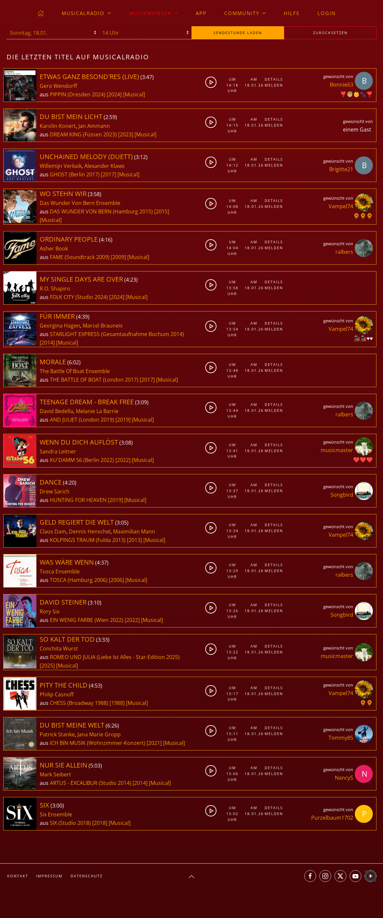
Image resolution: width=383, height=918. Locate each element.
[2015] (161, 211)
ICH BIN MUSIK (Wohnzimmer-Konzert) (97, 743)
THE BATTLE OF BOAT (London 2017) (94, 379)
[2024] (114, 94)
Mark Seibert (55, 774)
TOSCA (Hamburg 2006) (79, 580)
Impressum (49, 875)
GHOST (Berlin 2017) (75, 174)
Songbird (342, 494)
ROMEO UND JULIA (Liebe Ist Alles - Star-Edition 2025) (115, 657)
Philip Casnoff (57, 694)
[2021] (154, 743)
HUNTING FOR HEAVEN (79, 500)
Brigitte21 (341, 169)
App (201, 13)
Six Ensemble (56, 814)
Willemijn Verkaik (61, 166)
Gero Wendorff (58, 86)
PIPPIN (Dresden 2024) (77, 94)
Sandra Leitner (58, 451)
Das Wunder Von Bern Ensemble (80, 203)
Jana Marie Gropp (99, 734)
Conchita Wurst (59, 648)
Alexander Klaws (104, 166)
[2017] (108, 174)
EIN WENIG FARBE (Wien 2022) (86, 620)
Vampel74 (341, 206)
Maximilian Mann (134, 531)
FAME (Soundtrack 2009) (80, 257)
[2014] (47, 342)
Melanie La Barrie (97, 411)
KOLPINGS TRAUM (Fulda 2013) (88, 540)
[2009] (118, 257)
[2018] (99, 823)
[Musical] (134, 94)
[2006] (116, 580)
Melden (274, 85)
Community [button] (245, 13)
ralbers (344, 251)
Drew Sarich (55, 491)
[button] (191, 876)
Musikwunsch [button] (153, 13)
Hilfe (292, 13)
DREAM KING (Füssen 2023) (83, 134)
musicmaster (337, 450)
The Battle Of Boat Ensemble (75, 371)
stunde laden (237, 32)
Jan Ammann (94, 126)
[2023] (125, 134)
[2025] (47, 665)
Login (326, 13)
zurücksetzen (330, 32)
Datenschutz (87, 875)
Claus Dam (53, 531)
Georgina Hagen (60, 325)
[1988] (117, 703)
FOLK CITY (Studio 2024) (79, 297)
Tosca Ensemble (60, 571)
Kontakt (17, 875)
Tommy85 (341, 737)
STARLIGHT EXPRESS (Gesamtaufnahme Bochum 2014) (117, 334)
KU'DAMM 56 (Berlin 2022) (82, 460)
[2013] (134, 540)
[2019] (123, 419)
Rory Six (49, 611)
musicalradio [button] (86, 13)
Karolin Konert (58, 126)
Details (274, 79)
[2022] (123, 460)
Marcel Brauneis (103, 325)
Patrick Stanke (57, 734)
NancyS (344, 777)
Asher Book (54, 248)
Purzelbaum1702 (332, 817)
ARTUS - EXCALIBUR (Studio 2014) (90, 783)
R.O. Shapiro (55, 288)
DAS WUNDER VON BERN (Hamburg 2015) (101, 211)
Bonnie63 (341, 84)
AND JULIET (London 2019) (82, 419)
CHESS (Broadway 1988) (79, 703)
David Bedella (56, 411)
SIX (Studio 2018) (70, 823)
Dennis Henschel (90, 531)
